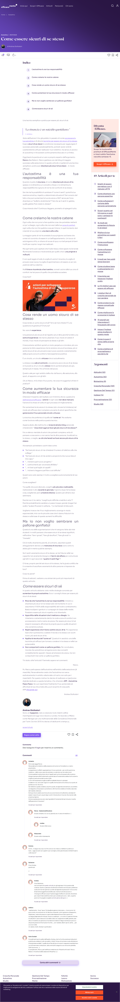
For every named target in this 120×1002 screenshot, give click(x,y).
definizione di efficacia (32, 400)
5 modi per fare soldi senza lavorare (106, 260)
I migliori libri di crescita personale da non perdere (107, 295)
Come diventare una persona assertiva (106, 195)
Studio (6, 981)
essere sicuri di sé (42, 109)
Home (3, 15)
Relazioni (65, 983)
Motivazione (66, 981)
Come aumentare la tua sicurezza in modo (53, 93)
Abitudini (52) (99, 372)
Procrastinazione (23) (103, 399)
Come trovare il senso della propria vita (106, 341)
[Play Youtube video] (50, 295)
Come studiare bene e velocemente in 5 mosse (106, 269)
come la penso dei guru (59, 898)
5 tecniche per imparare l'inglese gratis (105, 278)
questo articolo (49, 885)
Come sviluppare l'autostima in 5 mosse (105, 252)
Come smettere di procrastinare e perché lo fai (105, 351)
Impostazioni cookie (89, 988)
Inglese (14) (98, 395)
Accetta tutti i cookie (89, 999)
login (38, 748)
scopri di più (28, 727)
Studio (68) (98, 404)
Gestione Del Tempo (40, 976)
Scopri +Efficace (37, 6)
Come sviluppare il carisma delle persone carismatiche (107, 203)
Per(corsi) (59, 6)
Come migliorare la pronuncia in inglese (106, 313)
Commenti (27, 755)
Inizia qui (24, 6)
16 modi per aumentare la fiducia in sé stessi (106, 225)
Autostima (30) (100, 377)
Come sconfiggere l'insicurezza (105, 243)
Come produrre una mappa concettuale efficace (106, 305)
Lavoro (64, 978)
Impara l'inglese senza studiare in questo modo (105, 332)
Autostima (11, 15)
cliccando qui (31, 690)
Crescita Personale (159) (104, 386)
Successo (94, 978)
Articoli (49, 6)
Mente (35, 981)
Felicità (64, 976)
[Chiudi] (116, 993)
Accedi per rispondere (35, 805)
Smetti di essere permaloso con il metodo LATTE (105, 186)
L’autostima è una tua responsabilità (47, 69)
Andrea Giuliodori (31, 710)
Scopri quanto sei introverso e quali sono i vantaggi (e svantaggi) (105, 214)
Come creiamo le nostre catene (45, 77)
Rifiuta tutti (89, 993)
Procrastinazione (39, 978)
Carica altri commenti (50, 962)
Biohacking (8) (100, 381)
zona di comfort (68, 225)
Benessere (36, 983)
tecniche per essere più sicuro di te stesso (60, 141)
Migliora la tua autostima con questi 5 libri (107, 235)
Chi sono (69, 6)
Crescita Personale (11, 976)
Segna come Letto (31, 735)
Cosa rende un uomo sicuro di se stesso (49, 85)
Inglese (6, 983)
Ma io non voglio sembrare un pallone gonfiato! (52, 101)
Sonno (93, 976)
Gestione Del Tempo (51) (104, 390)
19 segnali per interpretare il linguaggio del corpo (106, 322)
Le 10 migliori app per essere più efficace (107, 287)
